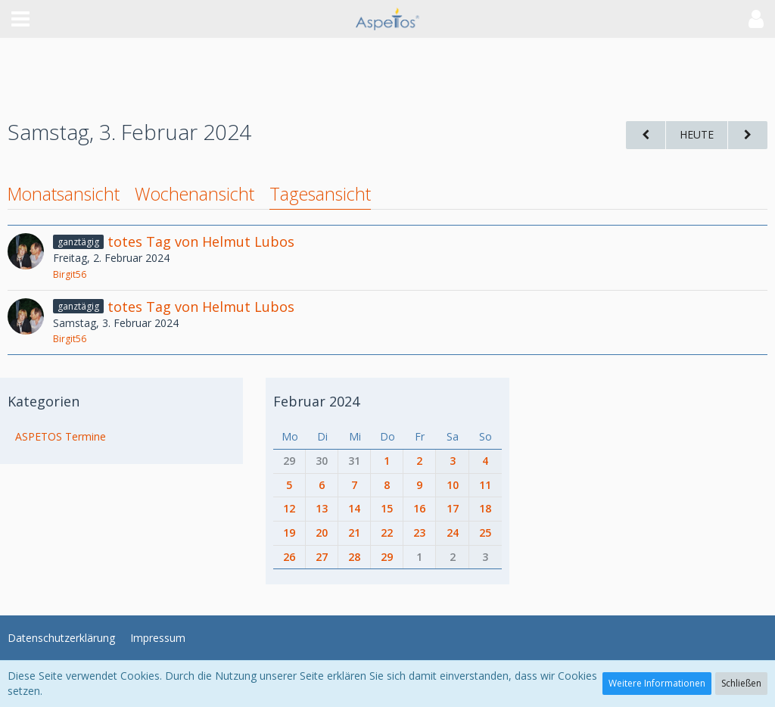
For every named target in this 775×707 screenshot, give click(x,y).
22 (387, 532)
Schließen (741, 683)
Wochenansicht (194, 194)
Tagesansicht (320, 194)
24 (453, 532)
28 (354, 557)
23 (419, 532)
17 (453, 508)
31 (354, 460)
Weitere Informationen (656, 683)
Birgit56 (69, 274)
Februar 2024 (316, 401)
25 (485, 532)
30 (322, 460)
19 (289, 532)
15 (387, 508)
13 (322, 508)
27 (322, 557)
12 (289, 508)
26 (289, 557)
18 (485, 508)
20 (322, 532)
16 (419, 508)
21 (354, 532)
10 (453, 485)
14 (354, 508)
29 (289, 460)
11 (485, 485)
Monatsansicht (64, 194)
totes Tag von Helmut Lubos (200, 241)
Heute (697, 134)
